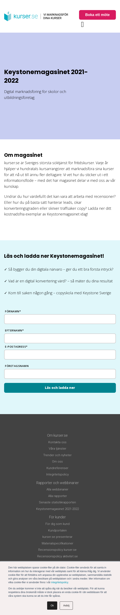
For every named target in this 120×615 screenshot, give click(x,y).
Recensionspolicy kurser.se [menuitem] (57, 550)
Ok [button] (52, 605)
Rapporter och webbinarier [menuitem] (57, 483)
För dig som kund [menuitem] (57, 524)
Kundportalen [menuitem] (57, 530)
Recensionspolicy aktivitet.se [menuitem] (57, 556)
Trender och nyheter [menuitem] (57, 455)
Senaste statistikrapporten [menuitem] (57, 502)
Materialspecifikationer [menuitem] (57, 543)
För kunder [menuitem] (57, 517)
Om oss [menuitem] (57, 461)
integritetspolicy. (60, 582)
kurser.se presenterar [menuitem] (57, 537)
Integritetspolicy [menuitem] (57, 474)
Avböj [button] (66, 605)
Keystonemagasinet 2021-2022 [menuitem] (57, 509)
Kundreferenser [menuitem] (57, 468)
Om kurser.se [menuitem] (57, 435)
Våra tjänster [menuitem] (57, 448)
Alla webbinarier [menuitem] (57, 489)
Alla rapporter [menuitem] (57, 496)
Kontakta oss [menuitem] (57, 442)
